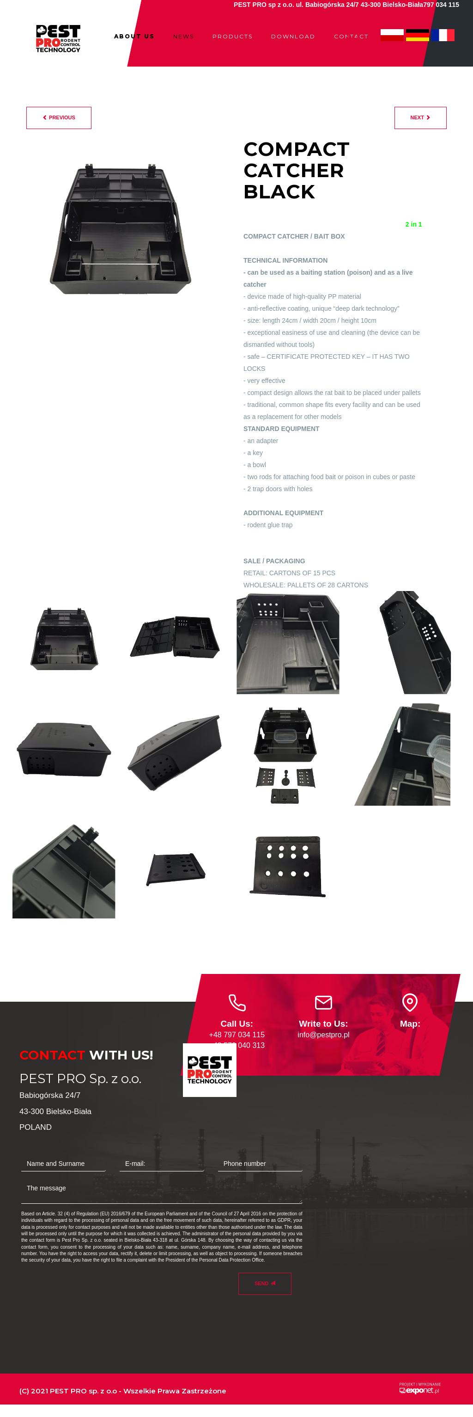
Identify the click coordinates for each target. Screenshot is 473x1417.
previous (58, 117)
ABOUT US (134, 36)
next (421, 117)
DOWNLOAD (293, 36)
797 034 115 (441, 4)
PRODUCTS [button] (232, 36)
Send (265, 1283)
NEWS (183, 36)
